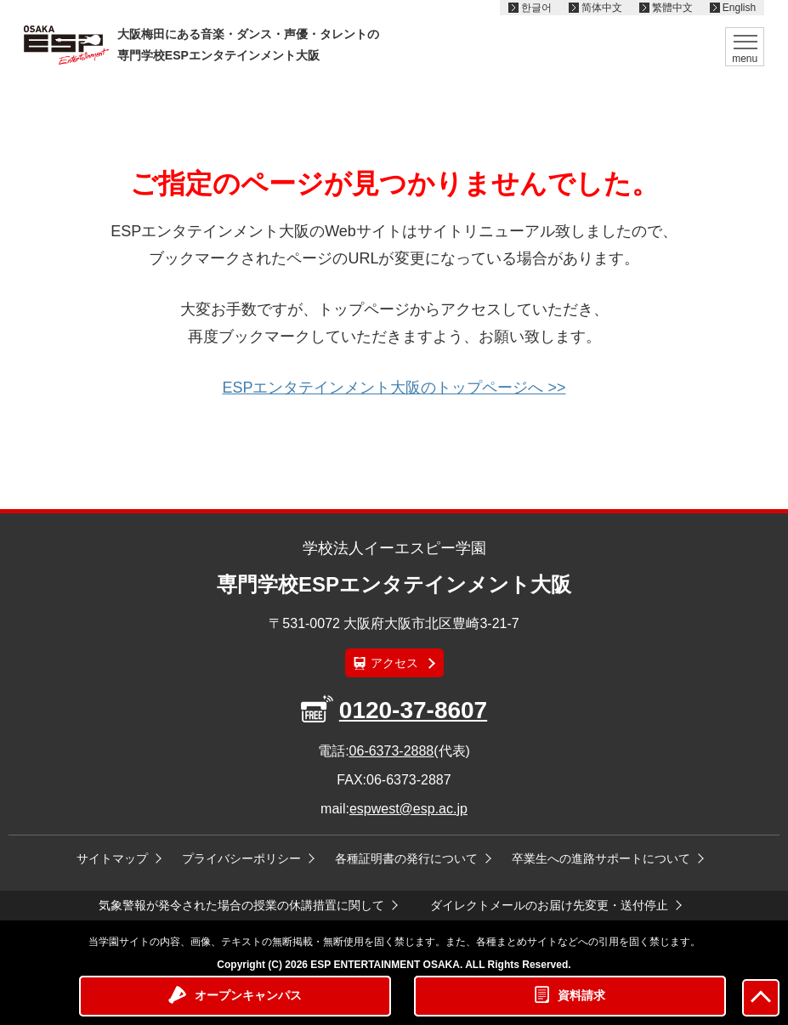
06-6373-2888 (391, 751)
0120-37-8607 (413, 710)
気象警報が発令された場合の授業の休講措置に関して (241, 905)
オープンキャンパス (248, 995)
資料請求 (581, 995)
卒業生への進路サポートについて (601, 858)
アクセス (394, 663)
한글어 (536, 8)
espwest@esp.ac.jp (408, 808)
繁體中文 (672, 8)
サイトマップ (112, 858)
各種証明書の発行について (406, 858)
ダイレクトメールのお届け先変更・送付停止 (549, 905)
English (739, 8)
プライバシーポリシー (241, 858)
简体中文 (601, 8)
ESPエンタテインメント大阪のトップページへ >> (393, 387)
